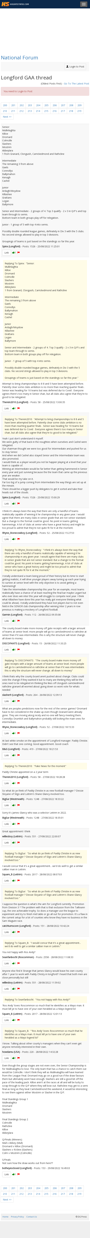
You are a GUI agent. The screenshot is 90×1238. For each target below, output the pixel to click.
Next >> (7, 116)
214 (38, 111)
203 (30, 105)
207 (63, 105)
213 (30, 111)
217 (63, 111)
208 (71, 105)
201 (13, 105)
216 (55, 111)
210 (5, 111)
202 (22, 105)
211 (13, 111)
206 (55, 105)
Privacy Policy (17, 1216)
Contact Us (31, 1216)
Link (6, 252)
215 (46, 111)
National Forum (19, 57)
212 (21, 111)
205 (46, 105)
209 (80, 105)
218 (71, 111)
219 (79, 111)
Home (5, 1216)
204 (38, 105)
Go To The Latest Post (76, 83)
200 (5, 105)
